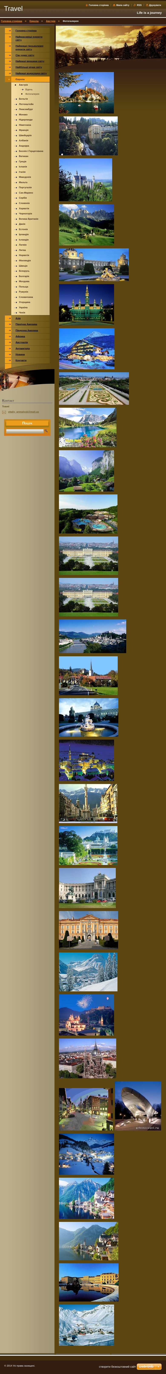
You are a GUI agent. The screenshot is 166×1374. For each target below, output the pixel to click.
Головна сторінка (99, 5)
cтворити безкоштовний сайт (117, 1366)
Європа (34, 21)
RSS (139, 5)
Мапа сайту (122, 5)
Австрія (50, 21)
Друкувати (155, 5)
